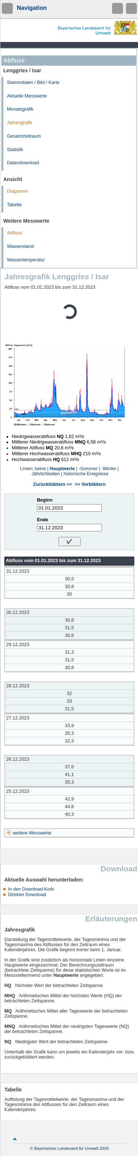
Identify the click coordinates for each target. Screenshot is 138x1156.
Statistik (15, 149)
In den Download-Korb (31, 889)
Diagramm (17, 191)
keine (40, 468)
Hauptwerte (62, 468)
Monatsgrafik (20, 109)
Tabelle (14, 204)
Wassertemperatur (26, 259)
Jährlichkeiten (45, 473)
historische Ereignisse (86, 473)
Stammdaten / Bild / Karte (33, 82)
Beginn (45, 500)
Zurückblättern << (52, 484)
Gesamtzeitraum (24, 136)
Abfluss (14, 232)
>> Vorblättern (90, 484)
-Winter (108, 468)
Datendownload (23, 162)
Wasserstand (20, 246)
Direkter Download (27, 894)
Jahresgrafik (19, 122)
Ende (42, 519)
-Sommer (88, 468)
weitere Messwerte (32, 833)
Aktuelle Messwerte (27, 96)
